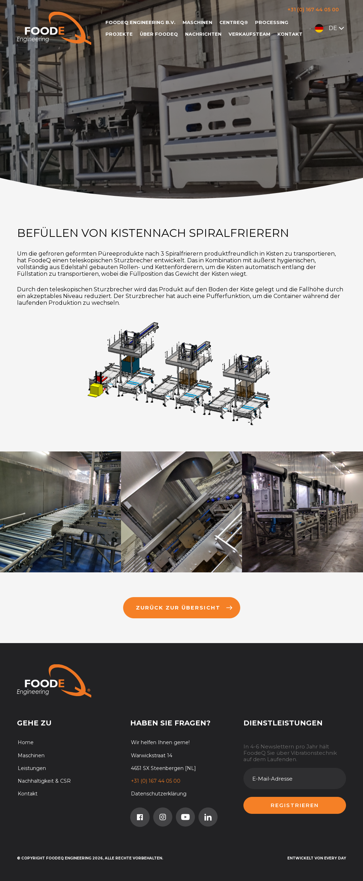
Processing (271, 22)
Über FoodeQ (159, 34)
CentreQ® (233, 22)
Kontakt (289, 34)
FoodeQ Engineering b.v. (140, 22)
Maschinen (197, 22)
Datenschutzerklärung (158, 793)
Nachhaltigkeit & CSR (44, 781)
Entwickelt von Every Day (316, 858)
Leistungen (32, 768)
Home (26, 742)
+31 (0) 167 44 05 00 (313, 9)
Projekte (119, 34)
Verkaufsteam (249, 34)
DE (330, 28)
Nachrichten (203, 34)
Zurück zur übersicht (184, 607)
